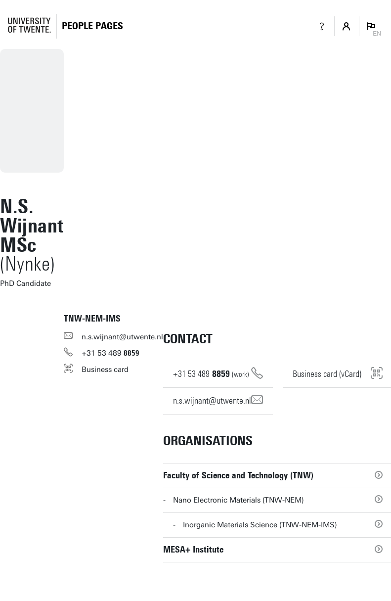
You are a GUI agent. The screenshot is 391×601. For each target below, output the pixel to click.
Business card (105, 369)
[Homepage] (92, 26)
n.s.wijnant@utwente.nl (122, 336)
